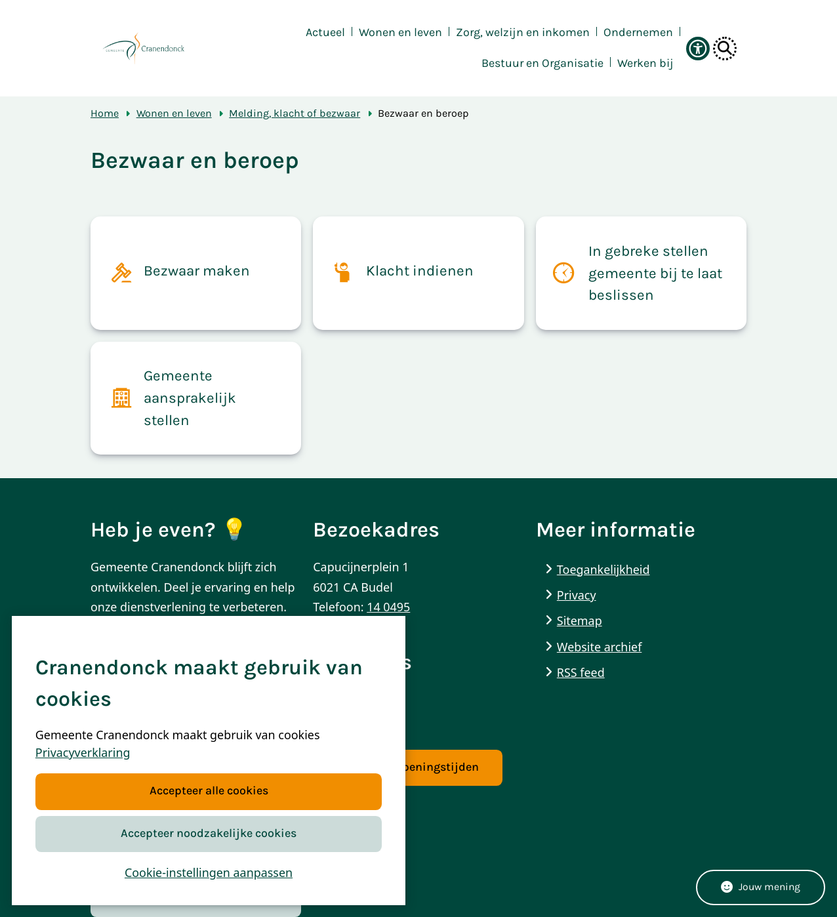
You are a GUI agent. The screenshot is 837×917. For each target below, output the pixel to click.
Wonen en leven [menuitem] (400, 32)
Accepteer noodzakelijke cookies (208, 833)
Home (105, 113)
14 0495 (388, 607)
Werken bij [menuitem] (645, 63)
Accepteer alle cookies (208, 791)
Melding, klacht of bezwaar (294, 113)
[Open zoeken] (725, 48)
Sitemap (579, 620)
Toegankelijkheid (603, 569)
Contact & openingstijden (408, 767)
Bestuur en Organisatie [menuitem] (542, 63)
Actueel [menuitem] (325, 32)
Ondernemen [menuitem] (638, 32)
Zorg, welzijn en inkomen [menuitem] (523, 32)
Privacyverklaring (83, 753)
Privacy (576, 595)
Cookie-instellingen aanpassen (209, 872)
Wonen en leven (174, 113)
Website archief (599, 647)
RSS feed (581, 672)
